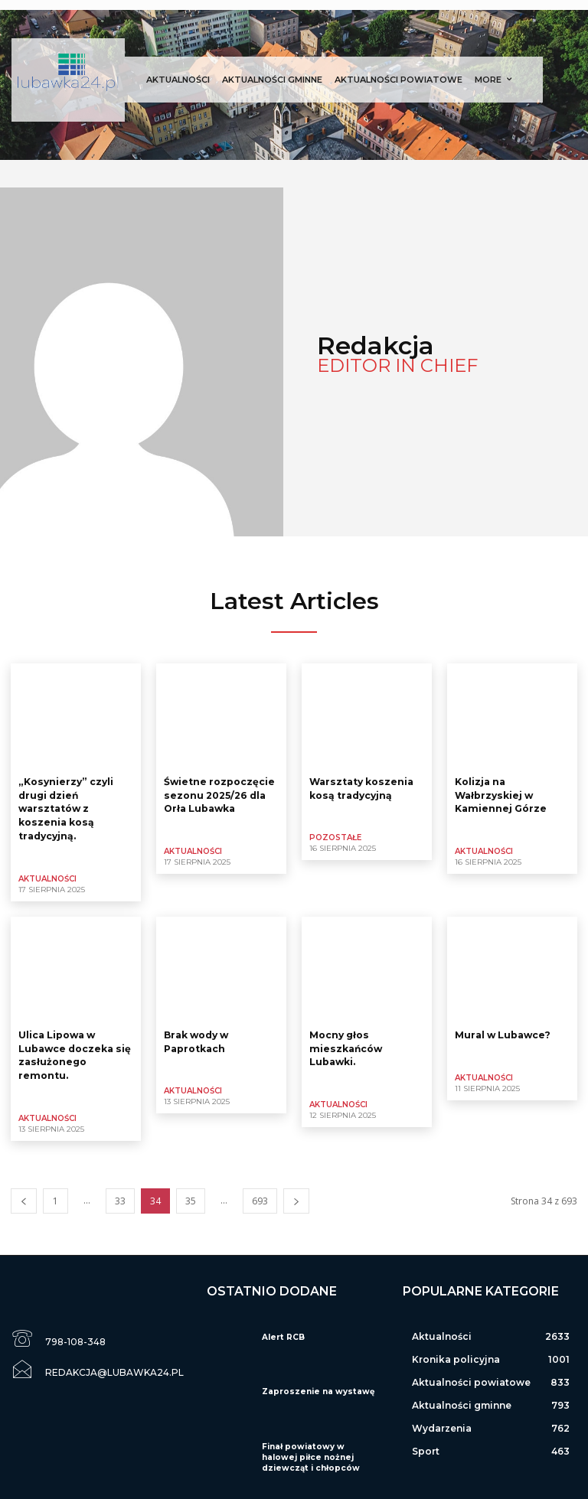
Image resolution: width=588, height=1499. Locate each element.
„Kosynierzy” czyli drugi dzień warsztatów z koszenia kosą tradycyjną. (64, 806)
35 (190, 1194)
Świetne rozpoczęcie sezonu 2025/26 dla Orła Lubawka (219, 794)
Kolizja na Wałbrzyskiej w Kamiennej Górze (500, 794)
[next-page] (296, 1194)
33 (120, 1194)
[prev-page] (24, 1194)
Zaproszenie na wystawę (314, 1385)
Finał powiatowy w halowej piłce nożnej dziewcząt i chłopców (318, 1450)
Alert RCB (281, 1330)
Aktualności (47, 875)
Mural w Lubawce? (502, 1030)
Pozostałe (335, 836)
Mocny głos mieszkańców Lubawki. (344, 1043)
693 (260, 1194)
